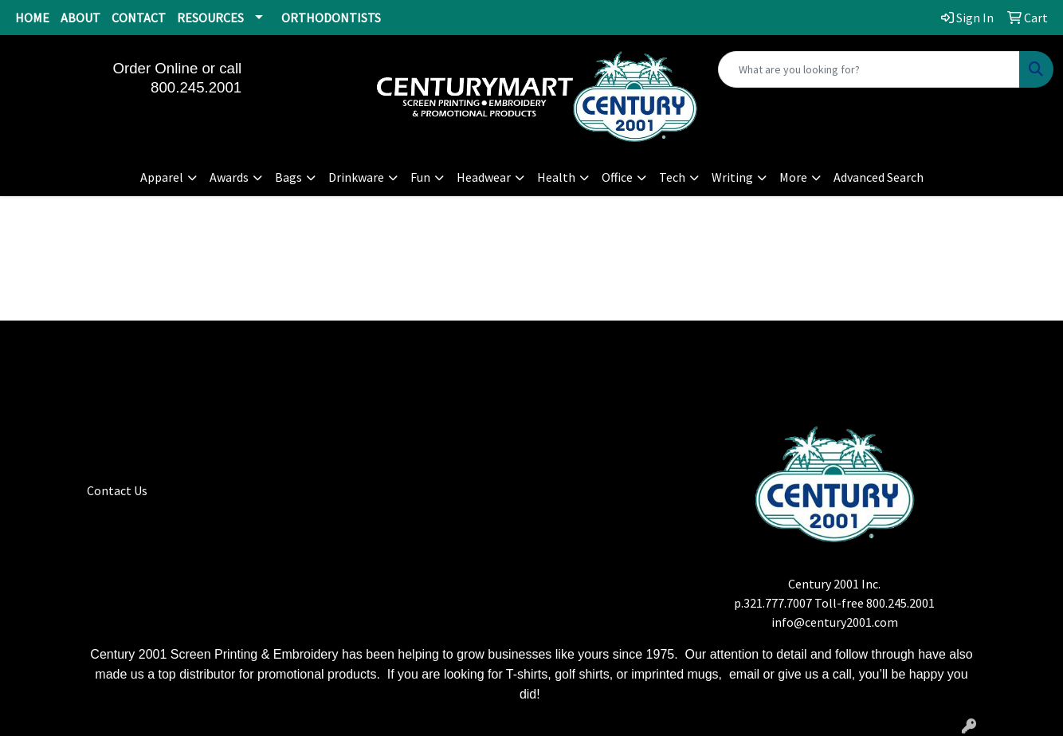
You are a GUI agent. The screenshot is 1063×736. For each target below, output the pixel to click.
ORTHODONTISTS (331, 18)
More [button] (793, 177)
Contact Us (117, 490)
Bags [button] (288, 177)
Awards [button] (229, 177)
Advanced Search (879, 177)
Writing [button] (732, 177)
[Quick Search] (869, 69)
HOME (32, 18)
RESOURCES (210, 18)
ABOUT (80, 18)
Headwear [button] (484, 177)
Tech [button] (672, 177)
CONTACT (139, 18)
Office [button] (617, 177)
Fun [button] (420, 177)
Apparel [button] (161, 177)
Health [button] (556, 177)
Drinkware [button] (356, 177)
